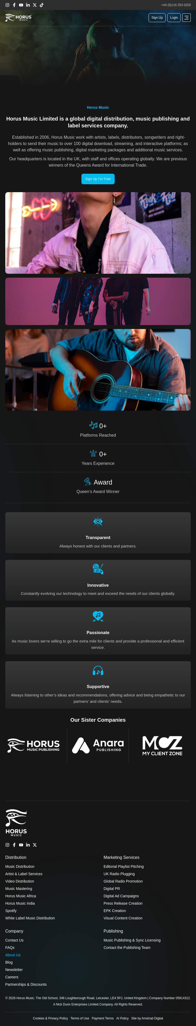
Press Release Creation (123, 903)
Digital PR (112, 888)
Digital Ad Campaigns (121, 896)
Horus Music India (20, 903)
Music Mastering (18, 888)
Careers (11, 977)
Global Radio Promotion (123, 881)
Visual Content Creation (123, 918)
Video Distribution (19, 881)
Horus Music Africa (20, 896)
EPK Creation (115, 911)
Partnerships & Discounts (26, 984)
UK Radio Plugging (119, 874)
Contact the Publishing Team (127, 947)
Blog (9, 962)
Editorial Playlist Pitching (124, 866)
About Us (13, 955)
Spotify (11, 911)
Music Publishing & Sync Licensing (132, 940)
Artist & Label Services (23, 874)
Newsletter (14, 970)
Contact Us (14, 940)
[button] (186, 17)
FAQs (9, 947)
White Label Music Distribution (30, 918)
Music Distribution (19, 866)
